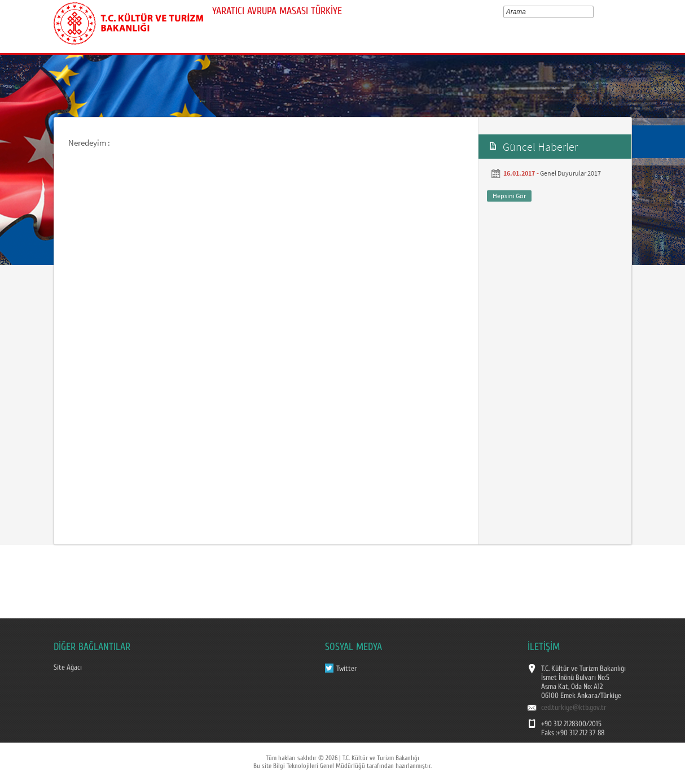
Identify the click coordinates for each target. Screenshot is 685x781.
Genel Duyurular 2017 (570, 173)
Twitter (346, 668)
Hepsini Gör (509, 195)
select (593, 12)
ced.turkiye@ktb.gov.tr (574, 707)
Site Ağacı (68, 667)
